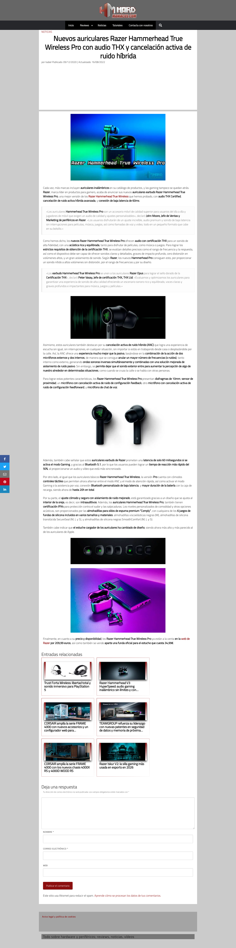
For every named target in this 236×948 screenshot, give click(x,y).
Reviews (84, 25)
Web (45, 865)
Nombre (48, 831)
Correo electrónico (55, 848)
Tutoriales (117, 25)
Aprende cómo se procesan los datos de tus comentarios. (127, 895)
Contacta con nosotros (141, 25)
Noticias (102, 25)
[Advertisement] (118, 87)
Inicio (71, 25)
